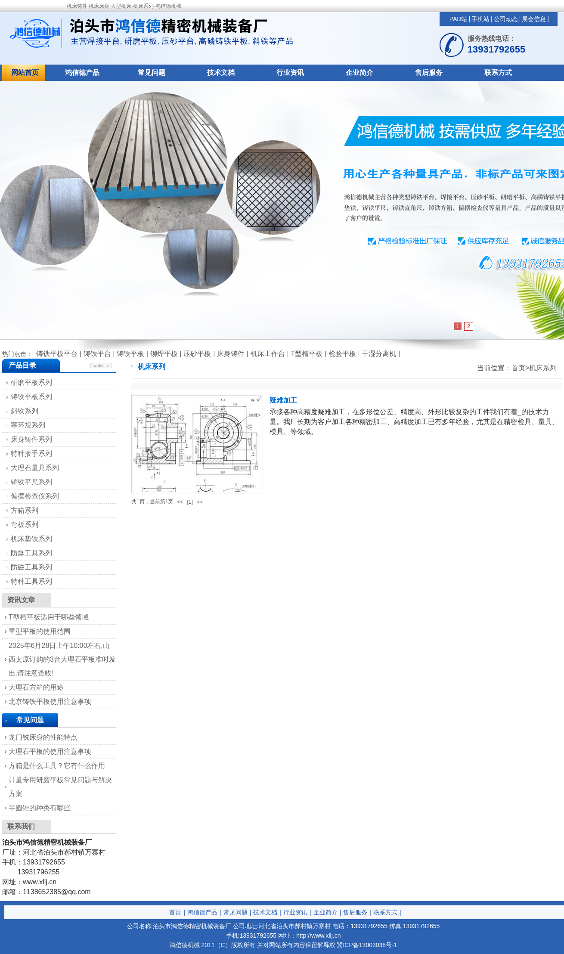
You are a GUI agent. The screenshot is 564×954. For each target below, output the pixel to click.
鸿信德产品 (82, 72)
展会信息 (534, 18)
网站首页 (25, 72)
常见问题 (151, 72)
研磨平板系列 (31, 382)
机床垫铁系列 (31, 538)
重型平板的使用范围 (40, 631)
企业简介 (359, 72)
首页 (175, 912)
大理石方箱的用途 (36, 687)
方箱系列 (24, 510)
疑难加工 (283, 400)
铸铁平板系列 (31, 396)
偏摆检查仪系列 (35, 496)
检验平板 (342, 353)
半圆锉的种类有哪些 (40, 808)
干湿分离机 (379, 353)
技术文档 (221, 72)
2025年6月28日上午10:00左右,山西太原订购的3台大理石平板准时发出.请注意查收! (62, 659)
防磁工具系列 (31, 567)
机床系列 (543, 368)
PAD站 (458, 18)
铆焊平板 (164, 353)
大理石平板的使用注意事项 (50, 751)
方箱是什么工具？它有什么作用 (57, 765)
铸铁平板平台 (56, 353)
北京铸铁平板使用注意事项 (50, 701)
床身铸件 (231, 353)
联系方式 (498, 72)
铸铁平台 (97, 353)
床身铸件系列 (31, 439)
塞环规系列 (28, 425)
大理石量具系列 (35, 467)
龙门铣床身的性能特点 (43, 737)
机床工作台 (268, 353)
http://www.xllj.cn (318, 935)
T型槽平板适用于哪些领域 (49, 617)
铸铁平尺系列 (31, 482)
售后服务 (429, 72)
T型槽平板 (306, 353)
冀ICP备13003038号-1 (367, 945)
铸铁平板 (130, 353)
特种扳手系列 (31, 453)
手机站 (480, 18)
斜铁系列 (24, 411)
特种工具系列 (31, 581)
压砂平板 (197, 353)
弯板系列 (24, 524)
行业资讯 (290, 72)
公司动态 (506, 18)
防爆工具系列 (31, 553)
